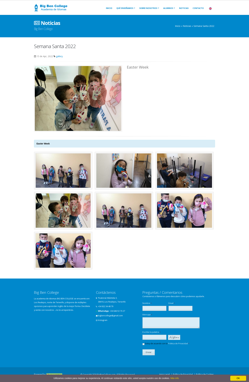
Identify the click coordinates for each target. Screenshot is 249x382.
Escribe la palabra (151, 332)
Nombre (147, 303)
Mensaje (147, 314)
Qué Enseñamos (124, 8)
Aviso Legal (164, 374)
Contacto (198, 8)
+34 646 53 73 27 (117, 311)
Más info (174, 378)
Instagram (102, 320)
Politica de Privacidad (178, 343)
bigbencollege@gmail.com (110, 315)
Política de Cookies (205, 374)
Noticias (183, 8)
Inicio (109, 8)
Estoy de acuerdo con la (165, 343)
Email (171, 303)
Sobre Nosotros (148, 8)
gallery (59, 56)
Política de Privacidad (183, 374)
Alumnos (168, 8)
